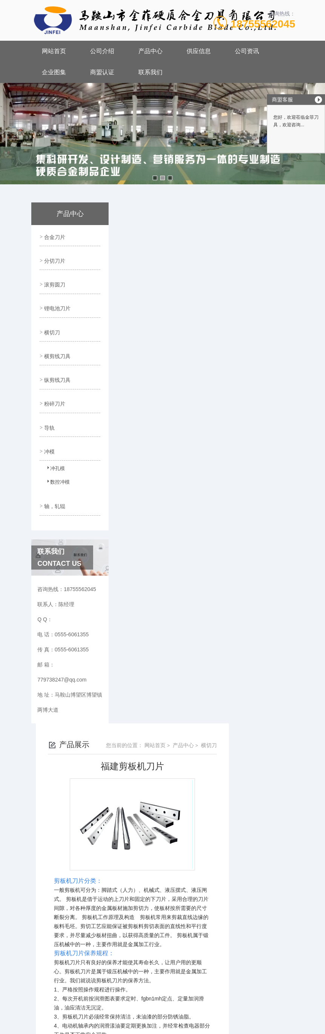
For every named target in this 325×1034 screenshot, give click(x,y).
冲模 (48, 429)
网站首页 (54, 51)
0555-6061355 (124, 932)
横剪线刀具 (56, 343)
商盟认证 (102, 72)
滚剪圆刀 (53, 279)
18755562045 (263, 24)
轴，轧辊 (53, 481)
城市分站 (20, 1025)
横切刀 (51, 322)
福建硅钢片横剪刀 (162, 879)
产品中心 (150, 51)
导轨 (48, 407)
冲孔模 (53, 448)
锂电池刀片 (56, 300)
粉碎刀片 (53, 386)
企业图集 (54, 72)
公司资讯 (247, 51)
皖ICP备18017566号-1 (225, 944)
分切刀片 (53, 257)
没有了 (149, 867)
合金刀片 (53, 236)
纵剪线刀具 (56, 365)
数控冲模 (56, 462)
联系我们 (150, 72)
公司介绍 (102, 51)
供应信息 (199, 51)
